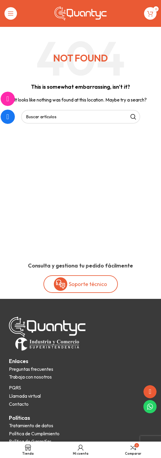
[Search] (80, 117)
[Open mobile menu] (10, 13)
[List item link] (31, 369)
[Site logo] (80, 13)
